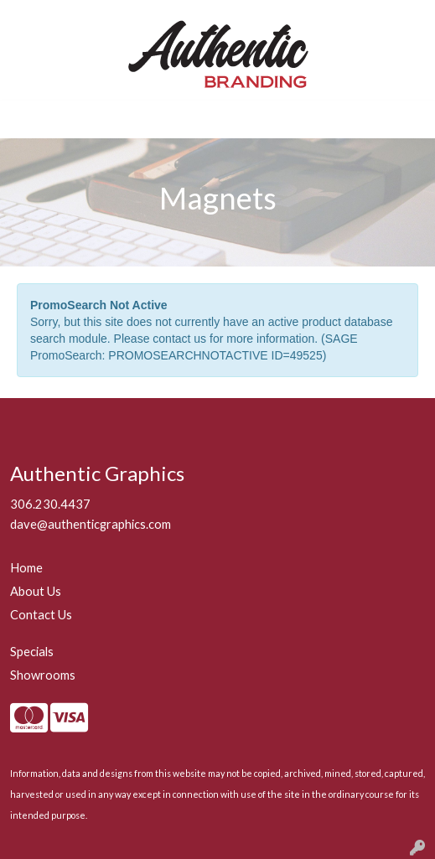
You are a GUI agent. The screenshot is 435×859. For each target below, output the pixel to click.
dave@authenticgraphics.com (90, 524)
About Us (35, 591)
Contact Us (41, 615)
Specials (32, 651)
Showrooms (42, 675)
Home (26, 568)
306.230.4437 (50, 504)
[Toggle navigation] (26, 119)
